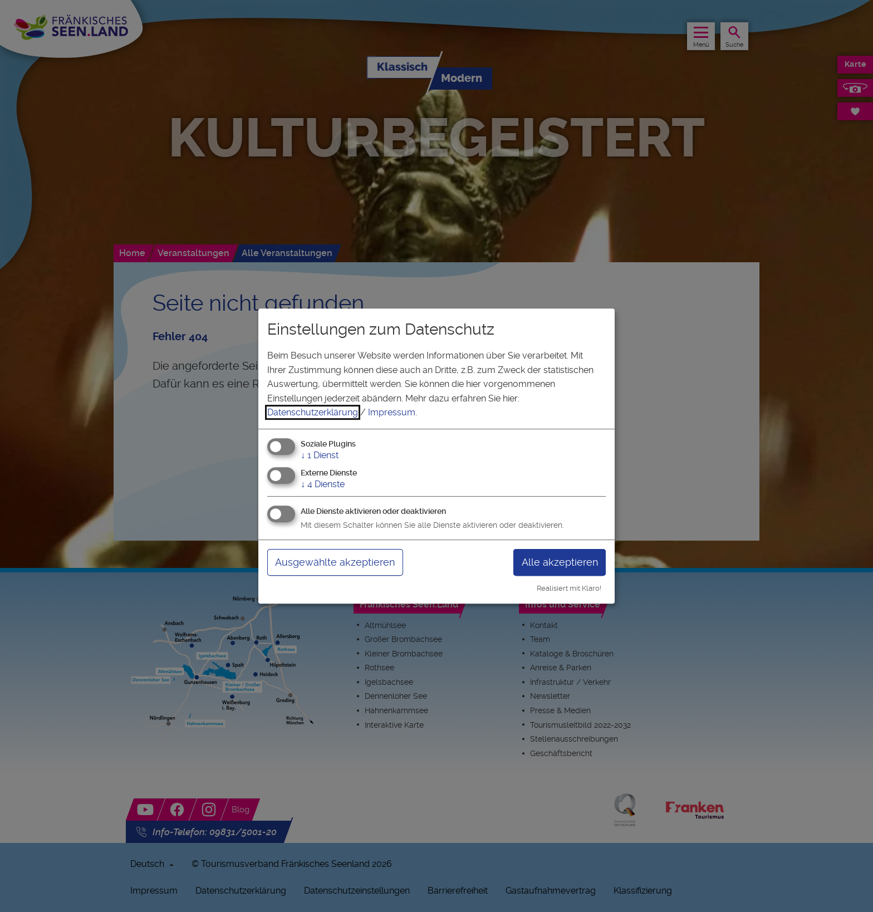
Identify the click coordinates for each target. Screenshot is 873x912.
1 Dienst (320, 455)
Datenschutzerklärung (312, 412)
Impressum (391, 412)
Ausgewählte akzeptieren (335, 562)
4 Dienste (323, 484)
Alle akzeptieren (560, 562)
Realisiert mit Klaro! (569, 588)
